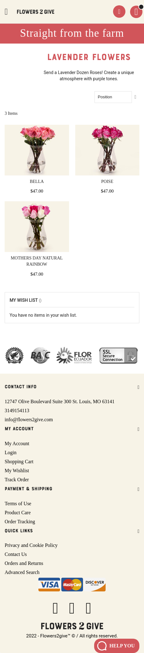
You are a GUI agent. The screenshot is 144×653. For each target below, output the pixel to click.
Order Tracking (20, 521)
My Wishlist (17, 470)
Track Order (17, 479)
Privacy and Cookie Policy (31, 545)
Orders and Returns (24, 563)
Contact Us (16, 554)
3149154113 (17, 410)
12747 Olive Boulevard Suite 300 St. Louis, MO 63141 (60, 401)
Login (10, 452)
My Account (17, 443)
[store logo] (36, 11)
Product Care (18, 512)
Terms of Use (18, 503)
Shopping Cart (19, 461)
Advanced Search (22, 572)
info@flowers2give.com (29, 419)
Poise (107, 181)
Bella (37, 181)
